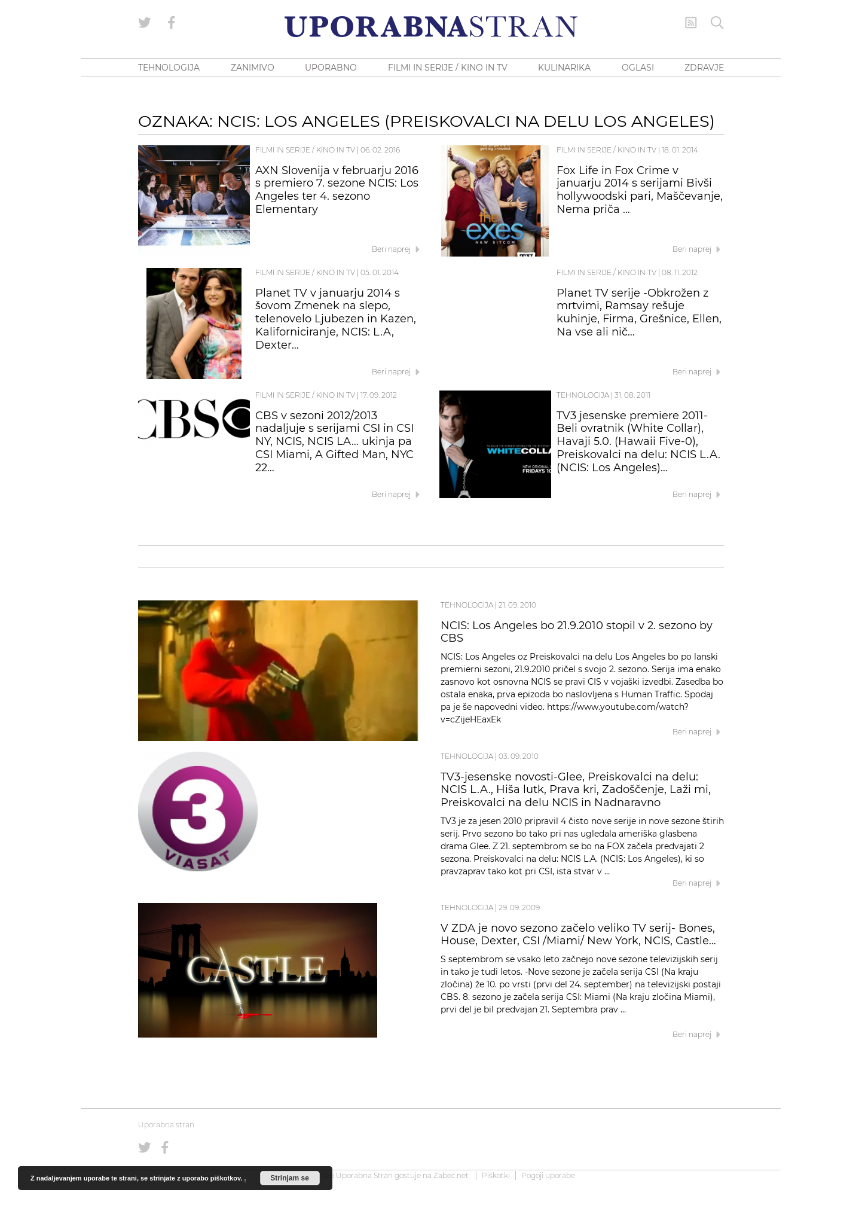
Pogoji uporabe (548, 1175)
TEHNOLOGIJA (169, 67)
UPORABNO (331, 67)
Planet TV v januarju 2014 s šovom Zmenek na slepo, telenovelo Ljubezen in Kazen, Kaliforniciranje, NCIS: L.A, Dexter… (335, 319)
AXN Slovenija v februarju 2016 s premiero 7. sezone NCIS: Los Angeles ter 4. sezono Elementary (336, 190)
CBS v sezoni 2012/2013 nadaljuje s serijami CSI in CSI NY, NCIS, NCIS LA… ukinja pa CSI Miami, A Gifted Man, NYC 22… (334, 441)
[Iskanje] (717, 22)
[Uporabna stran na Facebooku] (171, 22)
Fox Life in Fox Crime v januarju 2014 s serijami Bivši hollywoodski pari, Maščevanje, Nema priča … (640, 190)
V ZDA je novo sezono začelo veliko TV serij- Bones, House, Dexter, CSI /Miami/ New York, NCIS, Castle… (578, 935)
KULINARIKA (564, 67)
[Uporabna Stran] (431, 26)
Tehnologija (583, 395)
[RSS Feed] (691, 22)
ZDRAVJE (704, 67)
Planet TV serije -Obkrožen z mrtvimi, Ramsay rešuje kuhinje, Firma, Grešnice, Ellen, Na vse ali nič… (639, 312)
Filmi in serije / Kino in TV (305, 149)
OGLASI (638, 67)
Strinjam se (289, 1178)
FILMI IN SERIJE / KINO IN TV (448, 67)
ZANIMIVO (252, 67)
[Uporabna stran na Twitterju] (144, 22)
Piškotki (496, 1175)
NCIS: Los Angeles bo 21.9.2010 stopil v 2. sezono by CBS (577, 632)
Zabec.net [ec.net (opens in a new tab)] (451, 1175)
